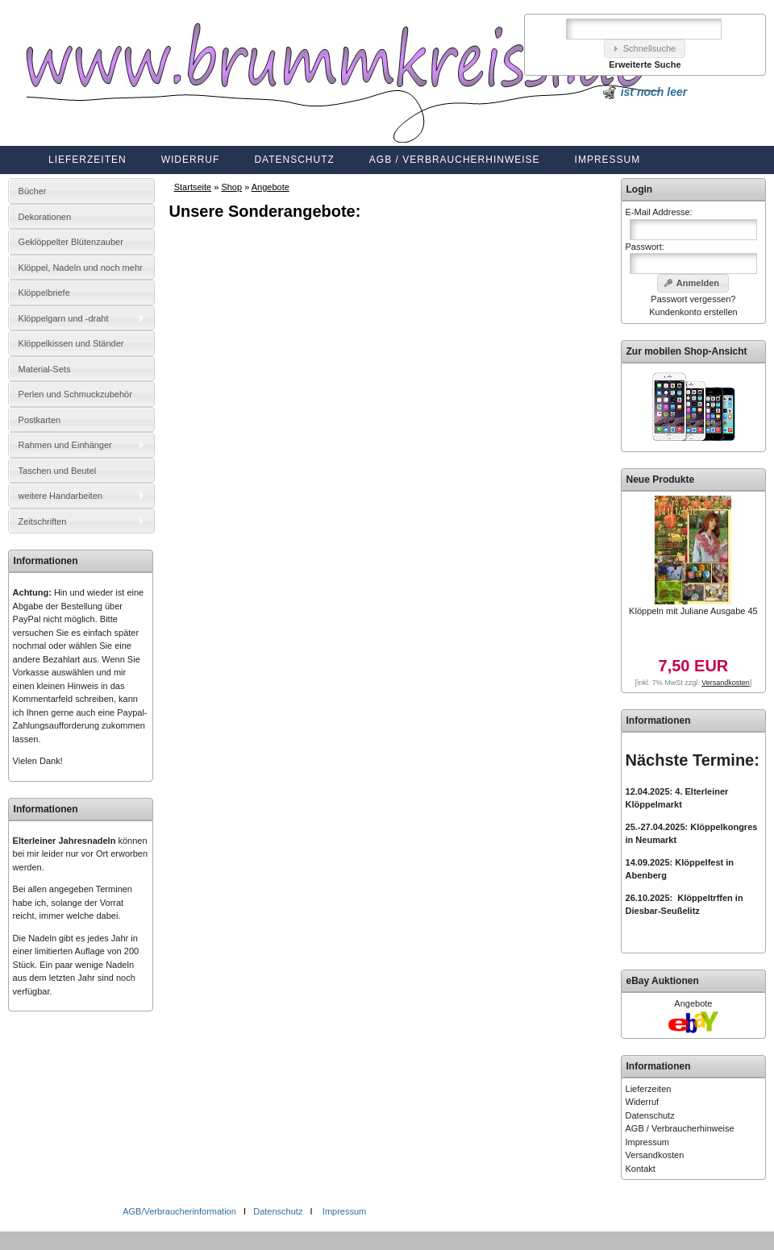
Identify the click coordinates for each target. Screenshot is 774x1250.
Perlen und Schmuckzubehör (75, 394)
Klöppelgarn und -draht (64, 318)
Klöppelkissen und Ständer (71, 343)
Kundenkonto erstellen (693, 312)
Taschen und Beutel (58, 470)
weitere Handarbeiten (61, 495)
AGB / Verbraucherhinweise (454, 159)
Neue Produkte (660, 479)
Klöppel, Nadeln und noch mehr (81, 267)
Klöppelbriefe (44, 292)
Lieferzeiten (87, 159)
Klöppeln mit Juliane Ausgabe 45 (693, 611)
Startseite (192, 187)
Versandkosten (655, 1155)
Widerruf (190, 159)
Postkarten (40, 420)
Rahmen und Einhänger (65, 445)
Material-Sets (45, 369)
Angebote (270, 187)
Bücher (33, 191)
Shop (231, 187)
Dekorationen (45, 217)
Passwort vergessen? (693, 299)
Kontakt (640, 1168)
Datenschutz (294, 159)
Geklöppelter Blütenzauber (71, 242)
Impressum (608, 159)
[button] (645, 48)
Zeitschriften (43, 521)
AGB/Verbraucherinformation (181, 1211)
